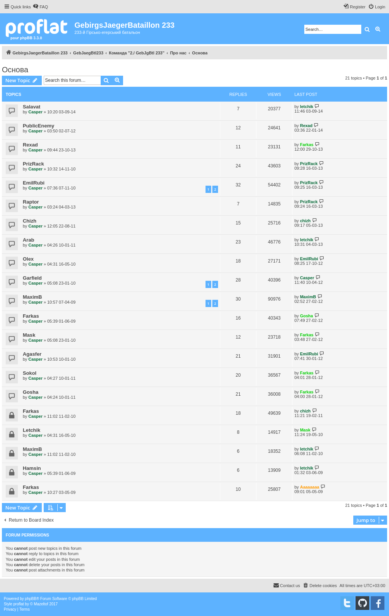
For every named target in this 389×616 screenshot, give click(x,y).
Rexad (306, 125)
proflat (18, 604)
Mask (29, 335)
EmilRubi (33, 183)
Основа (15, 69)
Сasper (35, 112)
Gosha (306, 316)
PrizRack (33, 164)
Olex (28, 259)
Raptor (31, 202)
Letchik (31, 430)
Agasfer (32, 354)
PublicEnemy (38, 126)
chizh (305, 220)
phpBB (30, 599)
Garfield (32, 278)
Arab (28, 240)
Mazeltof (41, 604)
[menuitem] (40, 6)
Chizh (29, 221)
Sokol (29, 373)
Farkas (306, 144)
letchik (306, 106)
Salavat (31, 107)
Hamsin (32, 468)
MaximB (32, 297)
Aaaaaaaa (309, 487)
